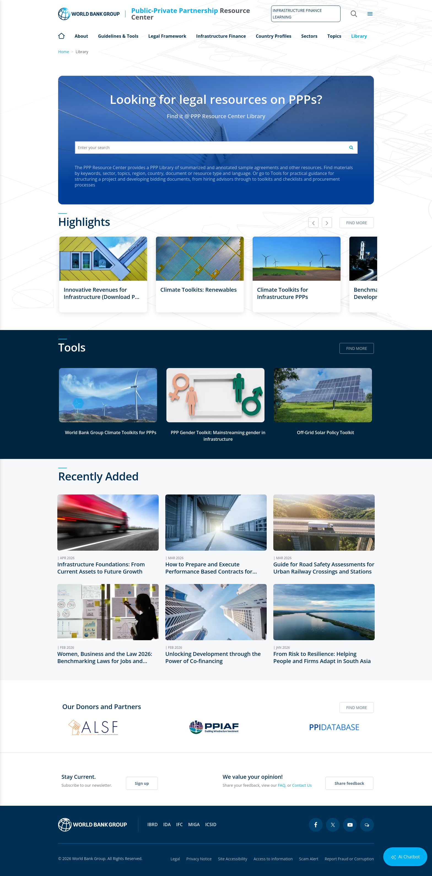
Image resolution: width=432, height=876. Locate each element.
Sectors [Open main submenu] (309, 36)
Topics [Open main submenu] (334, 36)
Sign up (142, 783)
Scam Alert (308, 858)
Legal (174, 858)
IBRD (152, 824)
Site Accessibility (232, 858)
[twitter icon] (333, 825)
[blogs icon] (367, 825)
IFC (179, 824)
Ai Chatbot (405, 857)
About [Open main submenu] (81, 36)
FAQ (281, 785)
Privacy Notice (198, 858)
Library (359, 36)
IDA (167, 824)
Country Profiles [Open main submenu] (273, 36)
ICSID (210, 824)
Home (61, 35)
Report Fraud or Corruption (349, 858)
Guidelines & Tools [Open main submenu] (118, 36)
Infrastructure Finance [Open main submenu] (221, 36)
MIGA (194, 824)
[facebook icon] (316, 825)
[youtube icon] (350, 825)
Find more (356, 222)
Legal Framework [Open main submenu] (167, 36)
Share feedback (349, 783)
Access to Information (272, 858)
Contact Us (302, 785)
